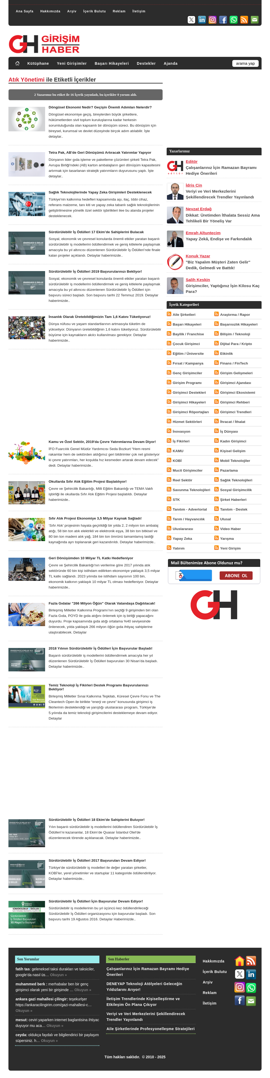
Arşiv (71, 11)
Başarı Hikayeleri (112, 63)
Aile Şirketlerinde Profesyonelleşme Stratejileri (151, 1029)
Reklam (119, 11)
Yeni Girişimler (72, 63)
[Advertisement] (85, 394)
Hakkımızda (50, 11)
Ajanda (171, 63)
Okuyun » (58, 975)
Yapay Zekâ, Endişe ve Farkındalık (219, 239)
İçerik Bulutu (94, 11)
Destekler (146, 63)
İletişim (138, 11)
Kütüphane (38, 63)
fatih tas (23, 969)
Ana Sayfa (24, 11)
